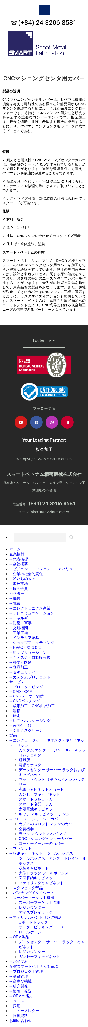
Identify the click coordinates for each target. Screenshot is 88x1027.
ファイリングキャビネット (41, 883)
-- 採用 (14, 1006)
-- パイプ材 (18, 962)
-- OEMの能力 (21, 996)
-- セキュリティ (22, 672)
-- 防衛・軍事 (20, 623)
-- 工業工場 (18, 633)
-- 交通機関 (18, 628)
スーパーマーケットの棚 (39, 903)
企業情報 (16, 554)
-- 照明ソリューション (28, 652)
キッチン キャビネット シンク (44, 814)
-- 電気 (14, 603)
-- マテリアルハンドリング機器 (35, 917)
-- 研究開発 (18, 986)
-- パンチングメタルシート (31, 893)
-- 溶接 (14, 711)
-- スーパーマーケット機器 (31, 898)
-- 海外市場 (18, 584)
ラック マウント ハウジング (42, 834)
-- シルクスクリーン (26, 730)
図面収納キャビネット (37, 878)
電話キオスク (30, 765)
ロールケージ (30, 932)
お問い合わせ (20, 1021)
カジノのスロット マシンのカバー (47, 824)
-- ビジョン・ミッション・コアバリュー (43, 569)
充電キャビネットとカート (41, 789)
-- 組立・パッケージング (29, 721)
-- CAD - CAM (21, 692)
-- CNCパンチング (24, 701)
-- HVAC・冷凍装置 (25, 648)
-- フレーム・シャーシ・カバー (35, 819)
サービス (16, 682)
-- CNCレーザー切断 (26, 696)
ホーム (15, 549)
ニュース (16, 1001)
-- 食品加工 (18, 667)
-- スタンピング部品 (26, 888)
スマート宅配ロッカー (37, 804)
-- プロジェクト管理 (26, 971)
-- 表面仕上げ (20, 726)
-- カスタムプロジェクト (29, 677)
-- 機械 (14, 598)
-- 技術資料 (18, 1016)
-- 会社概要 (18, 564)
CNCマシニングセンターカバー (45, 839)
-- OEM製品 (19, 937)
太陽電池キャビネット (37, 809)
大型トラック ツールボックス (44, 873)
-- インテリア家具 (24, 638)
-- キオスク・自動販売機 (29, 657)
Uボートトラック (33, 922)
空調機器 (26, 829)
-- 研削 (14, 716)
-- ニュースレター (24, 1011)
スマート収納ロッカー (37, 799)
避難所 (24, 760)
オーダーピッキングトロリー (43, 927)
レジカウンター (32, 907)
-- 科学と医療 (20, 662)
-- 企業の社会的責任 (26, 574)
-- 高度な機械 (20, 981)
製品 (13, 735)
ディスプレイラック (36, 912)
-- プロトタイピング (26, 687)
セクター (16, 593)
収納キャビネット (34, 868)
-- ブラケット (20, 848)
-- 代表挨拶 (18, 559)
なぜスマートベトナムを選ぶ (33, 966)
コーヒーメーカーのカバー (41, 844)
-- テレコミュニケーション (31, 613)
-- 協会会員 (18, 589)
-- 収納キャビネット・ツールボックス (41, 853)
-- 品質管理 (18, 976)
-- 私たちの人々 (22, 579)
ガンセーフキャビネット (39, 794)
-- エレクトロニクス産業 (29, 608)
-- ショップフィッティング (31, 643)
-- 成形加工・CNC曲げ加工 (32, 706)
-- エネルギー (20, 618)
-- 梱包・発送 (20, 991)
